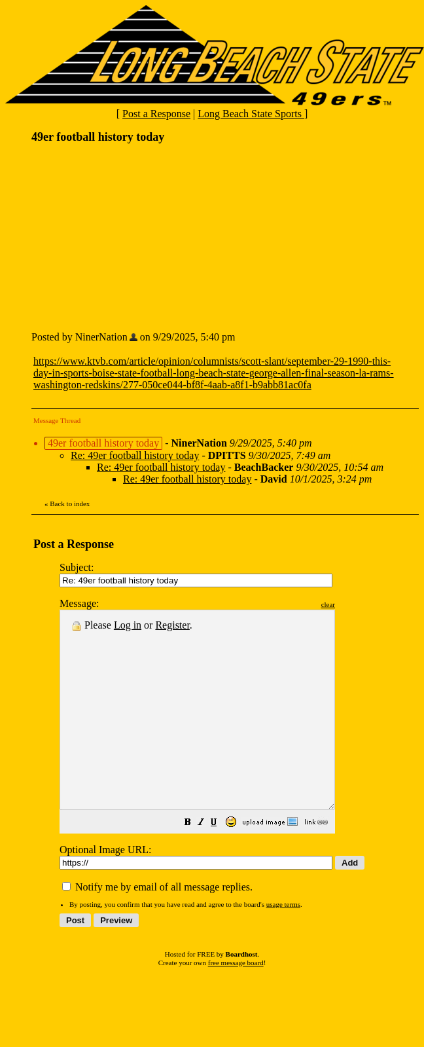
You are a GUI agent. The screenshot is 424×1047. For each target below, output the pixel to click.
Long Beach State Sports (251, 113)
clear (361, 604)
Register (172, 625)
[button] (220, 862)
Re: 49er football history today (135, 455)
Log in (127, 625)
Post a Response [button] (156, 113)
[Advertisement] (129, 236)
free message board (236, 1002)
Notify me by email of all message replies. (157, 926)
